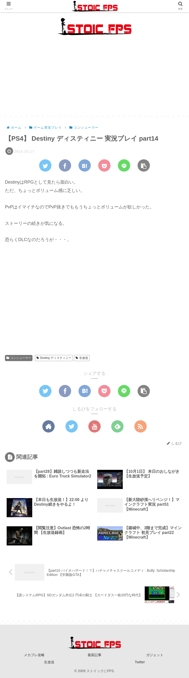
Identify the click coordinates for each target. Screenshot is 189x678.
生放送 (82, 358)
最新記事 (94, 655)
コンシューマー (18, 358)
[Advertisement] (94, 80)
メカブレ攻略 (34, 655)
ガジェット (154, 655)
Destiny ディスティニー (53, 358)
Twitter (140, 662)
